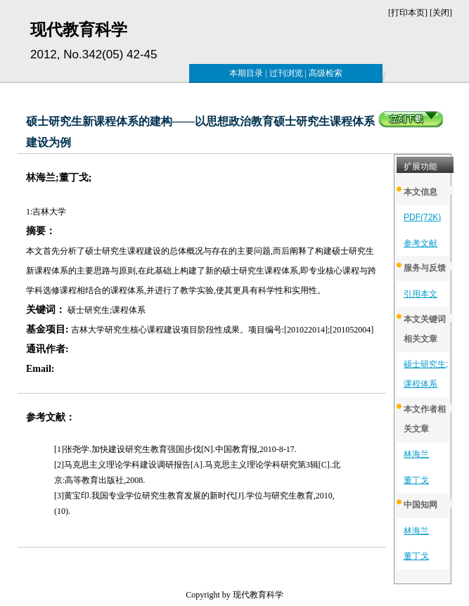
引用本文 (420, 294)
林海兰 (416, 454)
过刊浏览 (286, 73)
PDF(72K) (422, 217)
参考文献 (420, 243)
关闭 (440, 13)
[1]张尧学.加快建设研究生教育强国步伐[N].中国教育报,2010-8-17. (175, 449)
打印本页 (408, 13)
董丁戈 (416, 480)
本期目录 (246, 73)
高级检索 (325, 73)
